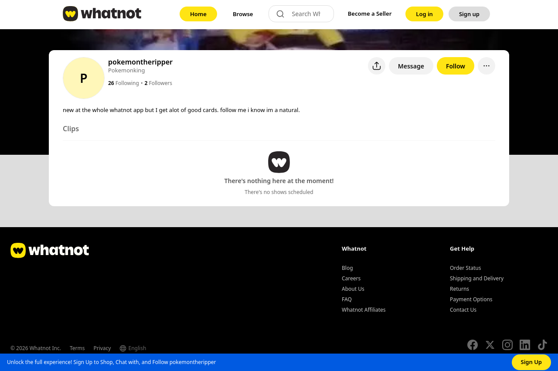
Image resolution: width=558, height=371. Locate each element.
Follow (455, 66)
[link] (198, 14)
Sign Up (531, 362)
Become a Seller (370, 13)
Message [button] (411, 66)
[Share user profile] (376, 66)
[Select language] (150, 348)
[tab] (71, 130)
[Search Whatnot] (309, 14)
